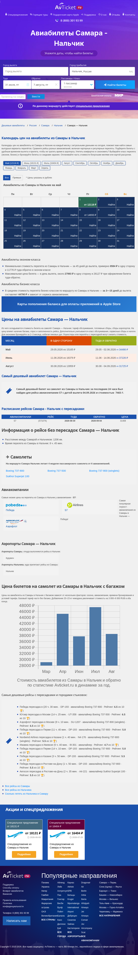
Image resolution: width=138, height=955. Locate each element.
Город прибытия (78, 65)
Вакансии (7, 894)
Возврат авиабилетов (13, 891)
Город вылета (10, 65)
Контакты (128, 14)
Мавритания (47, 899)
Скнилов (71, 920)
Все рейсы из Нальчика (18, 789)
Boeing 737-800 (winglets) (104, 470)
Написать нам (17, 920)
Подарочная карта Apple (66, 14)
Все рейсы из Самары (17, 786)
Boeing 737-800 (15, 470)
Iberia (83, 899)
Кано (59, 920)
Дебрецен (72, 915)
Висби (60, 903)
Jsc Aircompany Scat (86, 928)
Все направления (109, 915)
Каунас (70, 882)
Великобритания (49, 915)
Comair (84, 920)
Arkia (83, 895)
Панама (45, 882)
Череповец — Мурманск (111, 911)
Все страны (48, 919)
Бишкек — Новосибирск (110, 895)
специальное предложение (92, 105)
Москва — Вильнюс (108, 899)
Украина (45, 886)
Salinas (70, 924)
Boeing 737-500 (57, 470)
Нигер (44, 891)
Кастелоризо (73, 928)
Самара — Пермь (107, 882)
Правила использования (14, 900)
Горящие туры (41, 14)
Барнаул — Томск (107, 891)
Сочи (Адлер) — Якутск (110, 886)
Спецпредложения (19, 14)
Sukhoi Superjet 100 (17, 476)
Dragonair (85, 882)
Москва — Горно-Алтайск (111, 907)
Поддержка (89, 14)
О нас (102, 14)
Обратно (35, 79)
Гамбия (44, 895)
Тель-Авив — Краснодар (111, 903)
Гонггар (61, 899)
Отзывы (114, 14)
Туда (5, 79)
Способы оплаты (11, 887)
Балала (61, 915)
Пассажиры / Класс (70, 79)
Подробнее (24, 854)
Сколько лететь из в (26, 793)
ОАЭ (43, 911)
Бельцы (71, 895)
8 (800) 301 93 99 (72, 20)
